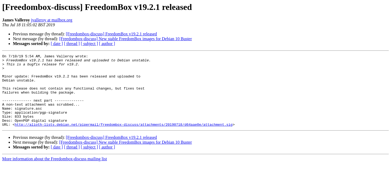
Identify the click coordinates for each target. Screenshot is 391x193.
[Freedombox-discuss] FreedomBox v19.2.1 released (111, 34)
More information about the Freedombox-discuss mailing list (54, 173)
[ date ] (57, 43)
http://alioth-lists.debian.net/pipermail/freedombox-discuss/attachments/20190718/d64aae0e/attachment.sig (124, 138)
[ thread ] (72, 43)
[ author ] (107, 43)
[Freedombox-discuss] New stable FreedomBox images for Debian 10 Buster (125, 38)
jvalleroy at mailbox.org (51, 20)
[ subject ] (89, 43)
